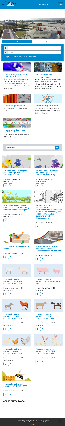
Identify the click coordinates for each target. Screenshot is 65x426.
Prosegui (32, 424)
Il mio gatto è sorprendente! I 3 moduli (16, 247)
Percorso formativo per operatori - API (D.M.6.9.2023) (15, 385)
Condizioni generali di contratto (37, 422)
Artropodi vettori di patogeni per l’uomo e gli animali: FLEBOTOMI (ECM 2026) (47, 172)
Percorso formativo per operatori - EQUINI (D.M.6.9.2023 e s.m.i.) (13, 316)
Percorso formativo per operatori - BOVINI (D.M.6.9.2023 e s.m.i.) (45, 316)
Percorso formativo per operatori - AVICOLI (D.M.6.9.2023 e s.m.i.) (13, 351)
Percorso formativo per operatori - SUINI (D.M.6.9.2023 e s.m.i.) (48, 281)
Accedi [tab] (17, 41)
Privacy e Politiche (24, 422)
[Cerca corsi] (30, 147)
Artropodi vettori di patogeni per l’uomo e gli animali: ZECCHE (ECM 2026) (15, 172)
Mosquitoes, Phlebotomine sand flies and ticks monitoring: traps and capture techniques (16, 207)
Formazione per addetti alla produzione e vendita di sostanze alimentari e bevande (48, 248)
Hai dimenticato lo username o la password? (23, 56)
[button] (45, 4)
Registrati (48, 41)
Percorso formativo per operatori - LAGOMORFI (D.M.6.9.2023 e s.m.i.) (45, 351)
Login (60, 4)
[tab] (48, 41)
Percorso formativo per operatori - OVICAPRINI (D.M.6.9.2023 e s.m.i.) (13, 281)
